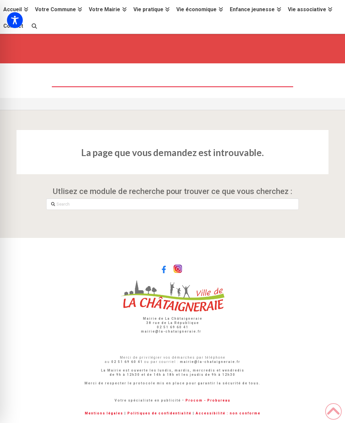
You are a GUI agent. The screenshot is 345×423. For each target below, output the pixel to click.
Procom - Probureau (208, 400)
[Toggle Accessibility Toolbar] (14, 20)
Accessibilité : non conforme (228, 413)
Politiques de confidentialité (159, 413)
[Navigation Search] (34, 25)
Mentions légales (104, 413)
